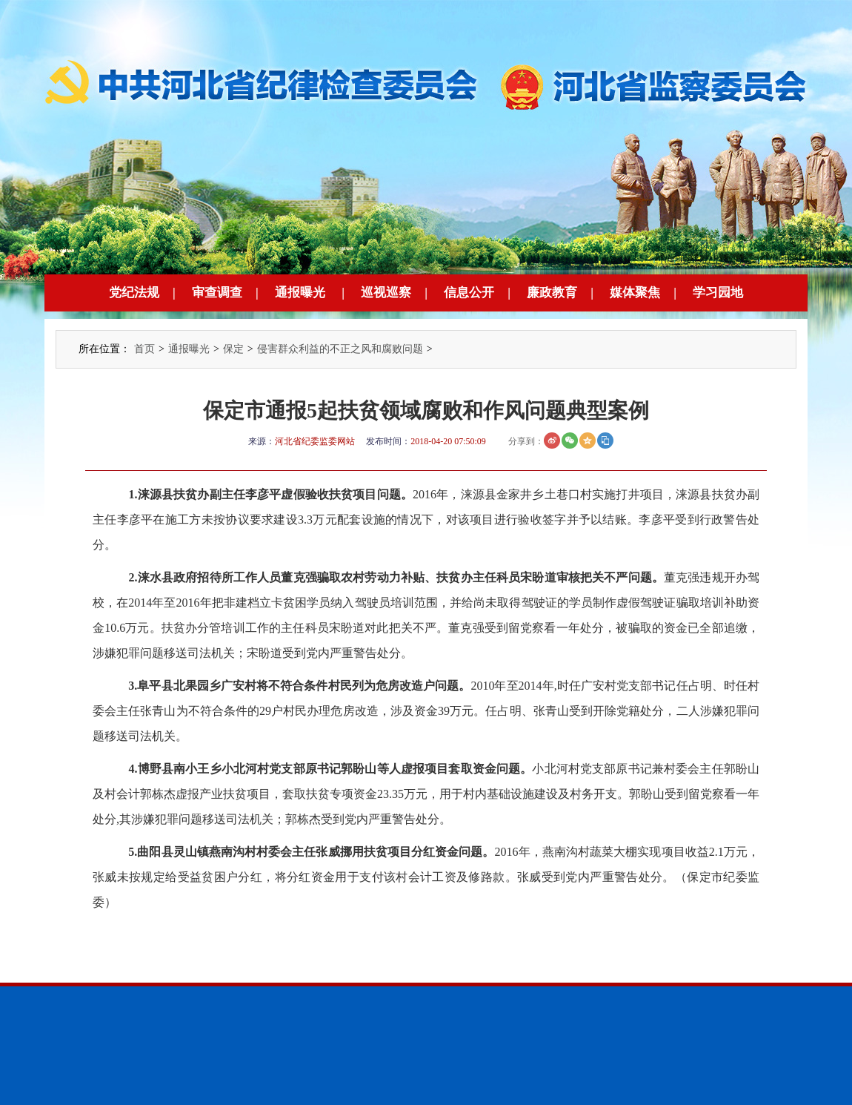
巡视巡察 (386, 293)
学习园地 (718, 293)
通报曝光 (300, 293)
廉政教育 (552, 293)
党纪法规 (134, 293)
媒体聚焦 (635, 293)
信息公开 (469, 293)
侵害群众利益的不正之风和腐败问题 (340, 348)
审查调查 (217, 293)
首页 (144, 348)
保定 (233, 348)
